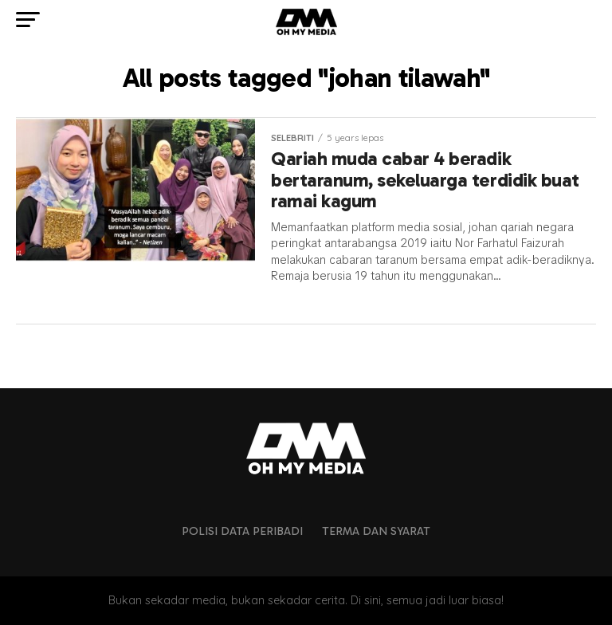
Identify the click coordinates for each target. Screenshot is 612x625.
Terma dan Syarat (376, 531)
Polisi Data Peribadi (242, 531)
